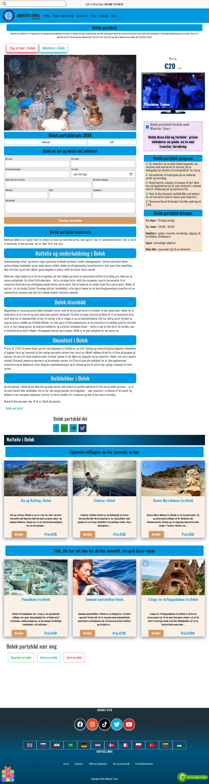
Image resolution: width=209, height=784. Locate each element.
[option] (71, 92)
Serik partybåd (74, 658)
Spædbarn (97, 190)
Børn (51, 190)
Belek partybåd (14, 408)
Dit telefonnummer (13, 169)
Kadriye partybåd (48, 658)
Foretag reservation (70, 220)
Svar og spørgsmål (121, 763)
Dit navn (8, 158)
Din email (75, 158)
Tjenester (79, 763)
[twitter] (117, 724)
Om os (66, 763)
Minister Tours (21, 16)
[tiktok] (104, 724)
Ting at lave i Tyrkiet (23, 47)
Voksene (8, 190)
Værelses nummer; (101, 179)
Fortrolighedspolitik (144, 763)
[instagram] (92, 724)
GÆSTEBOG (82, 15)
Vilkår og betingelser (98, 763)
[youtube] (129, 724)
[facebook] (80, 724)
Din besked (10, 200)
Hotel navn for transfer (15, 179)
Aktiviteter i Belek (53, 47)
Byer (114, 15)
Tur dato (74, 169)
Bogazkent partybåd (21, 658)
